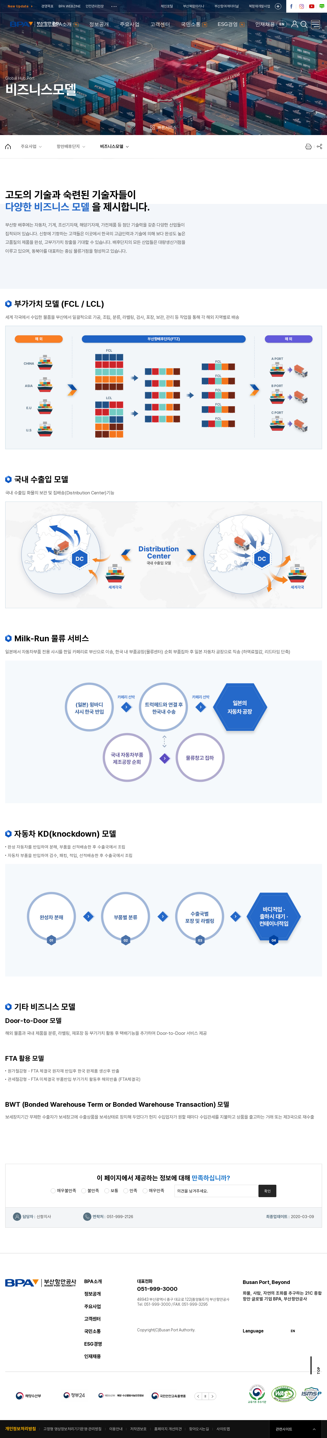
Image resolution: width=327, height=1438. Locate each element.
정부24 (74, 1396)
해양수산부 (28, 1396)
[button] (198, 1396)
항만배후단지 (68, 146)
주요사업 (28, 146)
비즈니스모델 (111, 146)
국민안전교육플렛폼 (168, 1396)
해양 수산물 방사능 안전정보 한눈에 (121, 1396)
